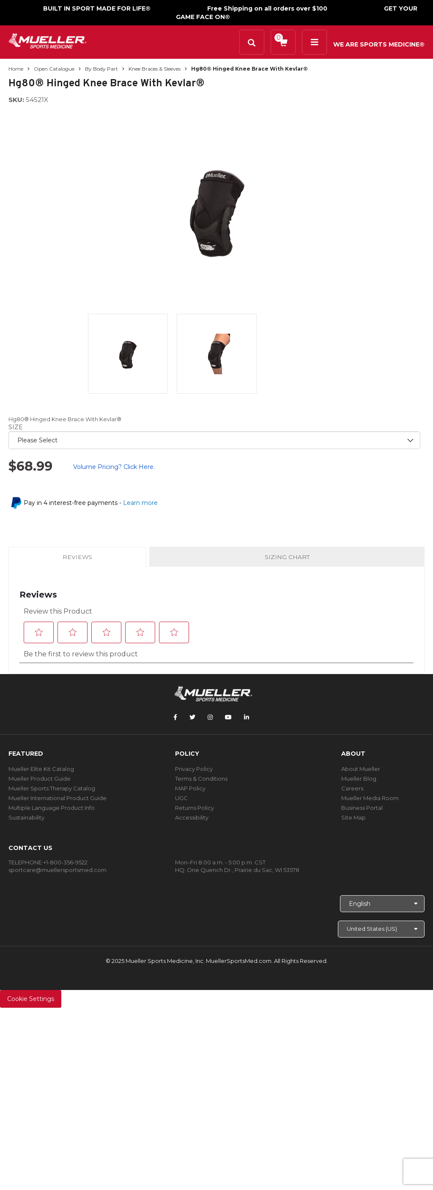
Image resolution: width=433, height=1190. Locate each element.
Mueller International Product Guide (57, 798)
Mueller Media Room (370, 798)
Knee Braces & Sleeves (155, 69)
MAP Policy (190, 788)
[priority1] (214, 440)
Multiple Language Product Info (51, 807)
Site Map (353, 817)
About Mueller (360, 768)
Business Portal (362, 807)
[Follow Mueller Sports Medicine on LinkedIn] (246, 717)
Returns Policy (194, 807)
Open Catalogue (54, 69)
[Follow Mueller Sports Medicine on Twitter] (192, 717)
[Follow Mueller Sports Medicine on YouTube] (228, 717)
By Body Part (101, 69)
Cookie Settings (30, 999)
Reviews (77, 559)
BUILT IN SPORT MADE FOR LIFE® (97, 8)
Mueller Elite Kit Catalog (41, 768)
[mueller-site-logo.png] (47, 40)
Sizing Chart (287, 557)
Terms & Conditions (201, 778)
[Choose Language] (382, 903)
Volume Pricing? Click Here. (114, 467)
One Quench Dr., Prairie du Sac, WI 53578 (243, 869)
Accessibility (191, 817)
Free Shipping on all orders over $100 (267, 8)
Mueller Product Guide (39, 778)
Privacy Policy (194, 768)
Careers (352, 788)
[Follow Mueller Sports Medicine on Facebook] (175, 717)
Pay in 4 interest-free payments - (91, 503)
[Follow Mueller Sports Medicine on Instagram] (210, 717)
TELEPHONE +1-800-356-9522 (48, 862)
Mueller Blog (358, 778)
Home (15, 69)
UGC (181, 798)
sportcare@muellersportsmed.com (57, 869)
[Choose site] (381, 929)
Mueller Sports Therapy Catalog (51, 788)
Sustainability (26, 817)
